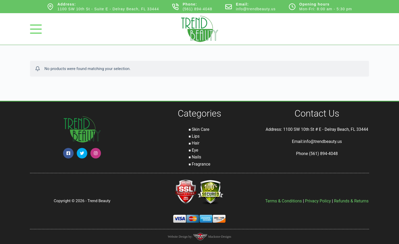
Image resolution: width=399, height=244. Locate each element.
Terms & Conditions (283, 200)
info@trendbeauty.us (255, 9)
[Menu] (36, 29)
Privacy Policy (318, 200)
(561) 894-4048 (197, 9)
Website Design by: (180, 236)
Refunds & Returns (351, 200)
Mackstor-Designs (219, 236)
